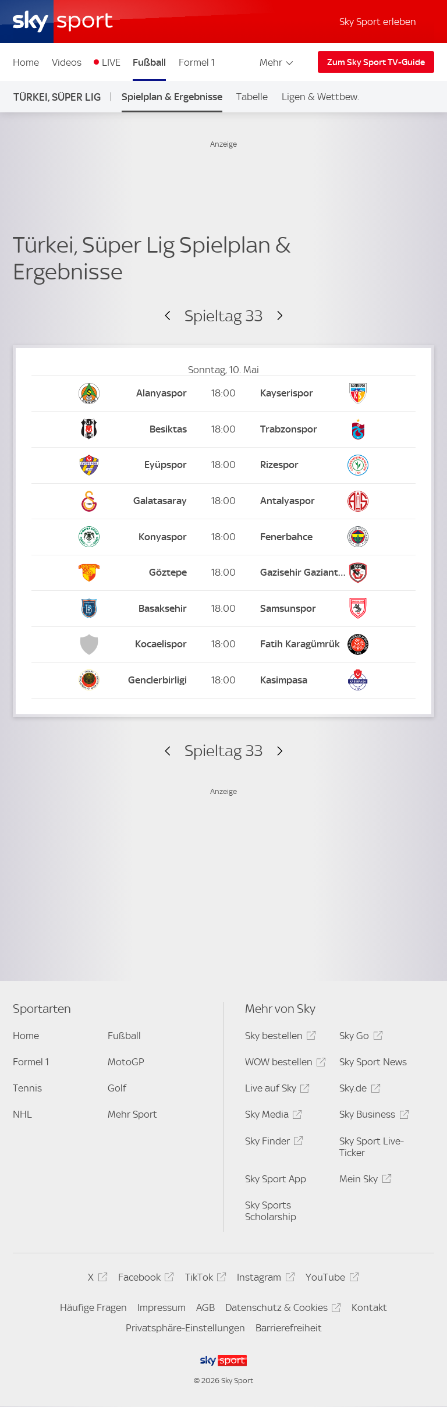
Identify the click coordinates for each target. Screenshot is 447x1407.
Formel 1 (197, 62)
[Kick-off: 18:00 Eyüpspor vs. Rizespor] (223, 465)
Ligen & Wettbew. (320, 96)
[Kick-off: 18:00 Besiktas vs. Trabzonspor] (223, 429)
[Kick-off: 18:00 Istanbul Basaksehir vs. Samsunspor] (223, 608)
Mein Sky (363, 1181)
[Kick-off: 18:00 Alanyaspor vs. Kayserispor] (223, 394)
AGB (205, 1307)
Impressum (161, 1307)
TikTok (204, 1279)
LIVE (111, 62)
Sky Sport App (275, 1179)
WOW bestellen (283, 1064)
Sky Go (359, 1037)
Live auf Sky (275, 1090)
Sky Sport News (373, 1062)
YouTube (330, 1279)
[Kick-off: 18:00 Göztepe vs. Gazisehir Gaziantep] (223, 573)
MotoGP (126, 1062)
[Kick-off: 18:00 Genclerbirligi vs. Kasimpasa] (223, 681)
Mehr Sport (132, 1114)
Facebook (144, 1279)
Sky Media (272, 1116)
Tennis (27, 1088)
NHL (22, 1114)
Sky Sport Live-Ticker (371, 1146)
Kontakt (369, 1307)
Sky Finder (272, 1143)
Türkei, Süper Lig (57, 97)
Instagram (264, 1279)
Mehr (277, 62)
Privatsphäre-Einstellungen (185, 1328)
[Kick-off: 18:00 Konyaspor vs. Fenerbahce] (223, 537)
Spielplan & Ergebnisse (172, 96)
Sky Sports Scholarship (270, 1210)
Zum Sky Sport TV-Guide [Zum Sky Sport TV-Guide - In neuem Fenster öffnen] (376, 62)
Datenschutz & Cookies (281, 1309)
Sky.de (358, 1090)
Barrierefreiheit (289, 1328)
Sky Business (372, 1116)
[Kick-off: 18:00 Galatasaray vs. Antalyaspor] (223, 501)
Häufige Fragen (93, 1307)
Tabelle (252, 96)
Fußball (149, 62)
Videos (66, 62)
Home (26, 62)
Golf (117, 1088)
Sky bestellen (279, 1037)
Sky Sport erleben (377, 21)
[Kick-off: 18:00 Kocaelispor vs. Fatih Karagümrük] (223, 644)
